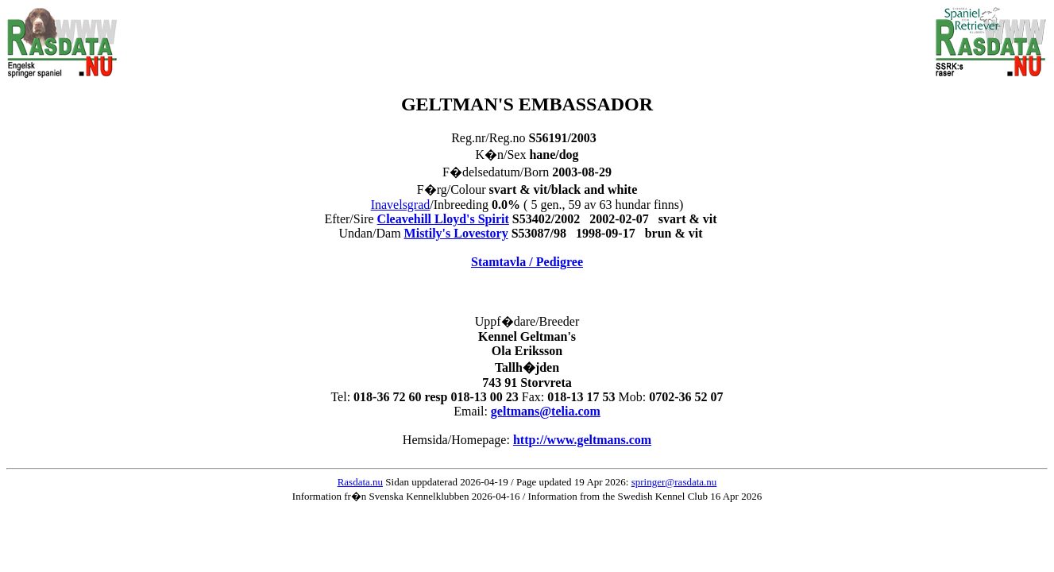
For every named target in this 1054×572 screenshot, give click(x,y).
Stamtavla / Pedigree (527, 262)
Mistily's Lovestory (456, 233)
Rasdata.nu (360, 482)
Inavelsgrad (400, 204)
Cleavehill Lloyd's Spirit (443, 219)
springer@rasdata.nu (674, 482)
